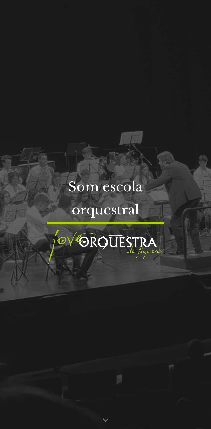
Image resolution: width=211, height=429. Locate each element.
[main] (105, 199)
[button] (105, 420)
